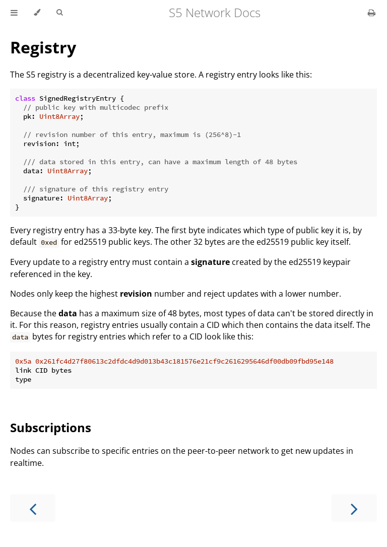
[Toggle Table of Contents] (14, 12)
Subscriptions (50, 427)
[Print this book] (371, 12)
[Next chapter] (354, 508)
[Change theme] (37, 12)
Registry (43, 47)
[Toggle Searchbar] (59, 12)
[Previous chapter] (32, 508)
